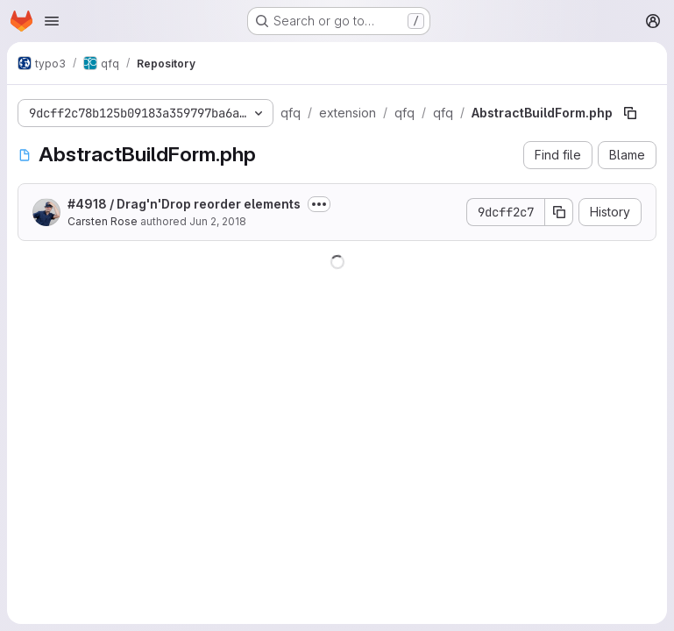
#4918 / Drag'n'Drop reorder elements (184, 203)
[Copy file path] (630, 113)
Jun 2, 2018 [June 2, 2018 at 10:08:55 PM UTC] (217, 221)
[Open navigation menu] (52, 21)
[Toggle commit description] (319, 204)
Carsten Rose (102, 221)
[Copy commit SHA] (559, 212)
